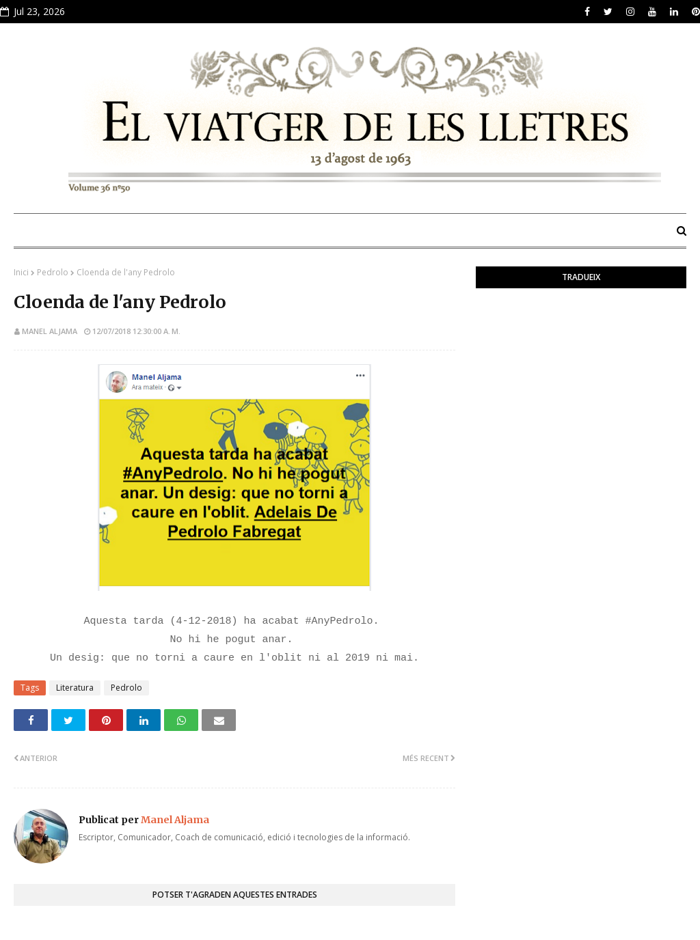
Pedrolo (52, 272)
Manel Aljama (49, 331)
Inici (21, 272)
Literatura (75, 687)
